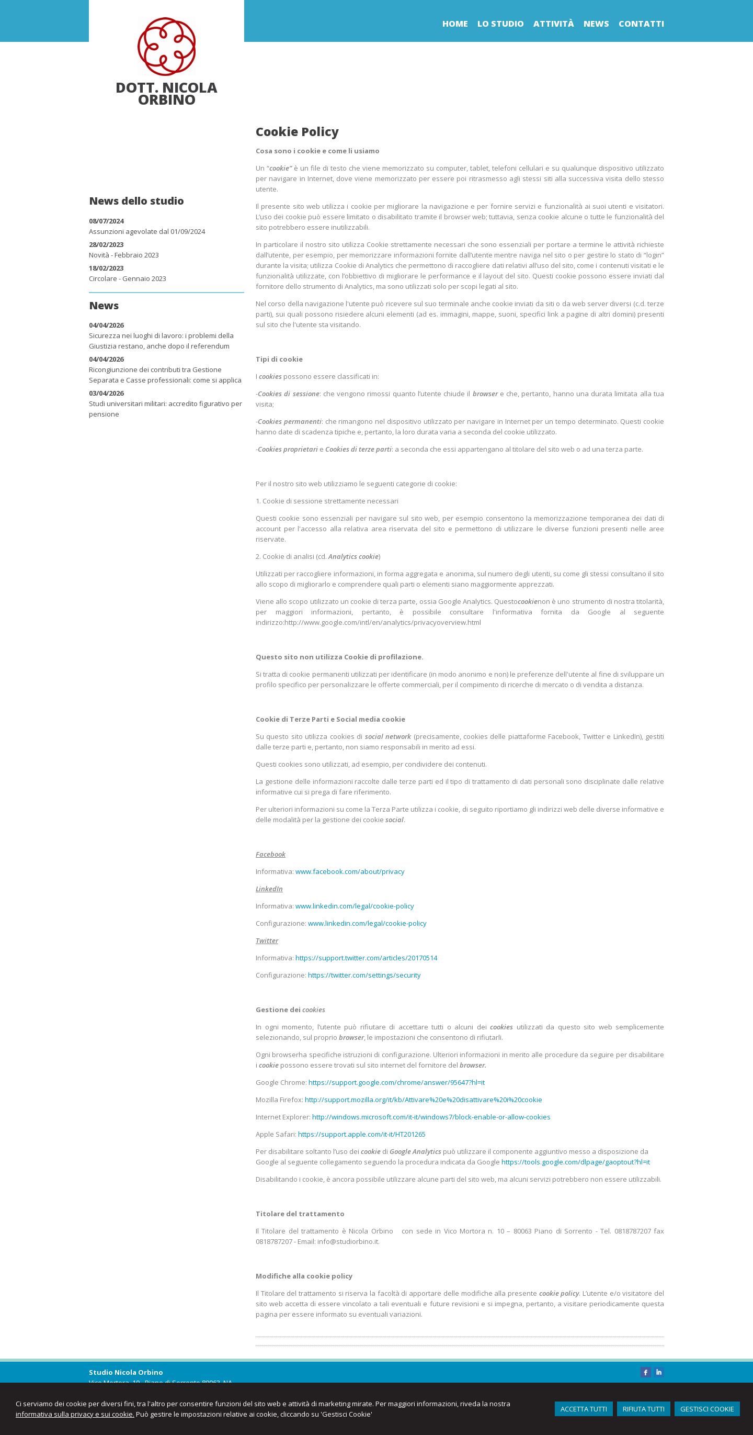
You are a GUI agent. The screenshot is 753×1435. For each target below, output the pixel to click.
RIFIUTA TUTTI (644, 1409)
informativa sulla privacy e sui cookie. (75, 1414)
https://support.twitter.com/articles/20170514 (366, 957)
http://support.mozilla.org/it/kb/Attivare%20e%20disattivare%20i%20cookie (423, 1099)
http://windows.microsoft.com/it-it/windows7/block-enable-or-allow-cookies (431, 1117)
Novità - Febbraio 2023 (124, 255)
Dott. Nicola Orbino (167, 93)
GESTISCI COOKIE (707, 1409)
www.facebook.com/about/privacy (350, 871)
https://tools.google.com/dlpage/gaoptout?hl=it (575, 1162)
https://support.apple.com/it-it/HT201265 (362, 1134)
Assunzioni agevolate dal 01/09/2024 (147, 231)
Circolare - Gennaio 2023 (127, 278)
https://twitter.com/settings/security (364, 975)
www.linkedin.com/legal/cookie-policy (354, 906)
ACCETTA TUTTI (584, 1409)
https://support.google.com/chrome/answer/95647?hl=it (397, 1082)
